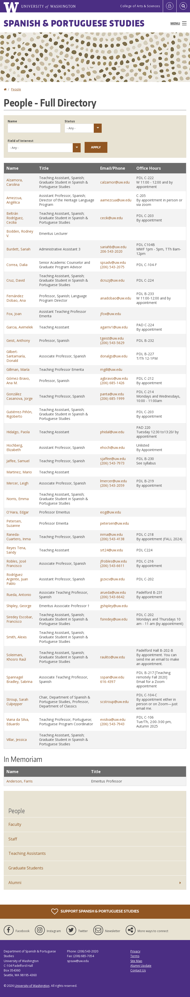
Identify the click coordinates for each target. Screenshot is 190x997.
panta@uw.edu (112, 394)
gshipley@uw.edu (114, 605)
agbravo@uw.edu (114, 378)
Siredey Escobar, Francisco (19, 619)
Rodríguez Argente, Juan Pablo (17, 579)
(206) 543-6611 (112, 565)
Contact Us (138, 970)
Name (12, 121)
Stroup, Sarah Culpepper (17, 701)
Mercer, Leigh (17, 483)
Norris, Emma (17, 498)
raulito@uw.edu (112, 657)
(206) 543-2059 (112, 485)
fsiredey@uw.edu (113, 619)
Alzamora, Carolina (14, 182)
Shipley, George (18, 605)
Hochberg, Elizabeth (14, 447)
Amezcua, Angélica (14, 200)
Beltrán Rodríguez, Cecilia (15, 218)
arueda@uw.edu (113, 592)
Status (70, 121)
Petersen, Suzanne (14, 523)
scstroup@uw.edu (114, 701)
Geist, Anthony (18, 340)
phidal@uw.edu (112, 432)
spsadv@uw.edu (113, 262)
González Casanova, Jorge (19, 396)
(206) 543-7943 (112, 724)
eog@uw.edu (110, 512)
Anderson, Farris (19, 781)
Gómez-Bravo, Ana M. (18, 380)
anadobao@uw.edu (115, 298)
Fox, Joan (14, 313)
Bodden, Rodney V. (19, 233)
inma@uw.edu (111, 534)
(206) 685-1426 (112, 382)
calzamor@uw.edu (115, 182)
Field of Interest (20, 141)
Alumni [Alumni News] (14, 882)
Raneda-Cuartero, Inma (18, 536)
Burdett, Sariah (18, 249)
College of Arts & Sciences (140, 6)
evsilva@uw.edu (112, 719)
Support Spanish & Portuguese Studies (95, 911)
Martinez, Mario (19, 472)
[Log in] (169, 6)
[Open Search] (183, 6)
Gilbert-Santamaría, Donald (16, 356)
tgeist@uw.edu (112, 338)
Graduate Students (25, 868)
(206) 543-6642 (112, 596)
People (16, 89)
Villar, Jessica (16, 739)
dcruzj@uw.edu (112, 280)
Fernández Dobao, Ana (16, 298)
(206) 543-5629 (112, 342)
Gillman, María (17, 369)
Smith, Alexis (16, 637)
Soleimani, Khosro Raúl (16, 657)
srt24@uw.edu (111, 550)
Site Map (136, 961)
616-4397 (107, 681)
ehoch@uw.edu (112, 447)
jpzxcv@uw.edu (112, 579)
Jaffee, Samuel (17, 460)
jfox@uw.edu (110, 313)
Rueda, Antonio (18, 594)
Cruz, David (15, 280)
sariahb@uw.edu (113, 246)
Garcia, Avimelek (19, 327)
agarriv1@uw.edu (114, 327)
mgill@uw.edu (111, 369)
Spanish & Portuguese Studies (74, 23)
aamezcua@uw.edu (115, 200)
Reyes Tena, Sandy (16, 550)
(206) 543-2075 (112, 267)
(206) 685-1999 (112, 398)
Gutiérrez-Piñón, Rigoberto (19, 414)
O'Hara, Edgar (17, 512)
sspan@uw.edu (112, 677)
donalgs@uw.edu (113, 356)
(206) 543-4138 (112, 539)
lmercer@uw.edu (113, 481)
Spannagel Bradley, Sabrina (19, 679)
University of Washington (32, 986)
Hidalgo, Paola (18, 432)
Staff (12, 839)
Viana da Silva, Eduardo (17, 721)
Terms (134, 956)
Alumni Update (140, 966)
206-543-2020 (111, 251)
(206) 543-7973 (112, 463)
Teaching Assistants (27, 853)
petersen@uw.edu (114, 523)
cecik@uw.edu (111, 218)
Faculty (14, 824)
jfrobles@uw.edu (113, 561)
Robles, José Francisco (16, 563)
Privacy (135, 951)
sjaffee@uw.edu (113, 458)
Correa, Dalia (16, 264)
